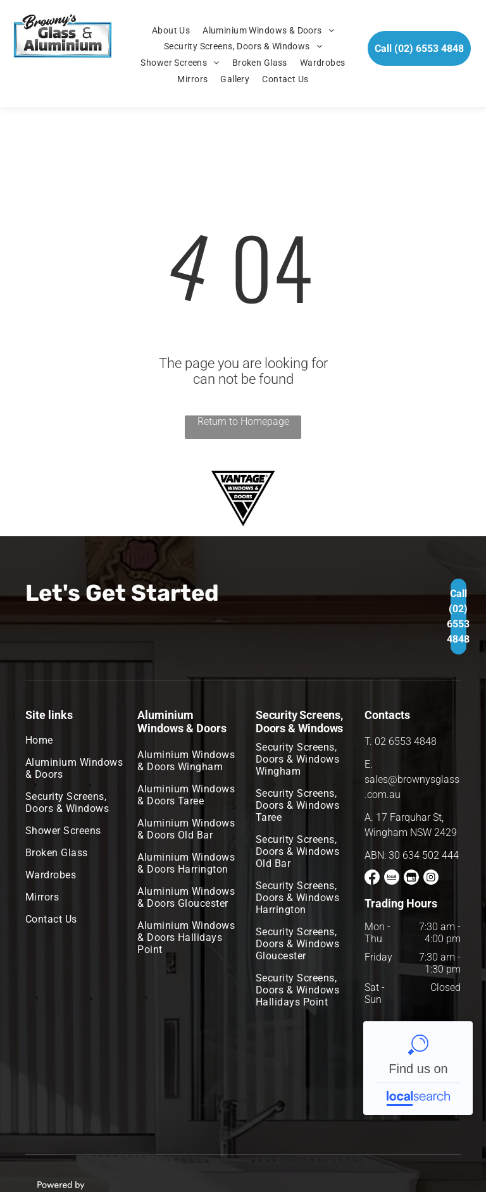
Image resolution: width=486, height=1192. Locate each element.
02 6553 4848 (406, 741)
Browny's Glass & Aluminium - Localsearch (418, 1068)
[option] (243, 498)
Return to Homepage (243, 421)
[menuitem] (171, 30)
